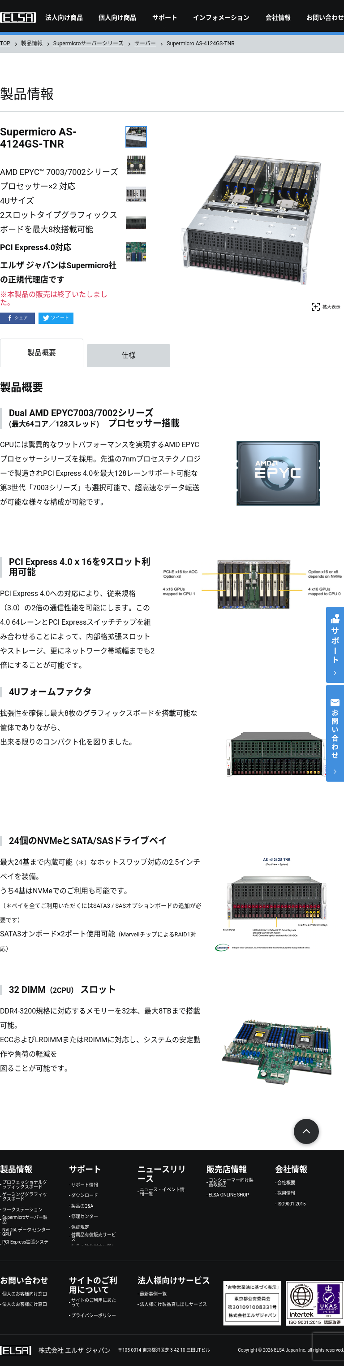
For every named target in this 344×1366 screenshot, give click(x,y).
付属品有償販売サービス (93, 1237)
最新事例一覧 (153, 1294)
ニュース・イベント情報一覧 (162, 1192)
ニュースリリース (162, 1174)
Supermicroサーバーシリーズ (88, 43)
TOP (5, 43)
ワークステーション (22, 1210)
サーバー (145, 43)
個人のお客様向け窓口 (24, 1294)
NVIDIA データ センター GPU (26, 1232)
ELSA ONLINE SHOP (229, 1195)
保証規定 (80, 1227)
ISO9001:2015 (291, 1204)
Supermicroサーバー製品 (24, 1219)
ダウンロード (84, 1195)
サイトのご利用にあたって (93, 1302)
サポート (164, 17)
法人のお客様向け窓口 (24, 1304)
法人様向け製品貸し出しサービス (173, 1304)
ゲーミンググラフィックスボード (24, 1196)
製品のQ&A (82, 1206)
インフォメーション (221, 17)
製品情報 (32, 43)
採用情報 (286, 1193)
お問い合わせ (325, 17)
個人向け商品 (117, 17)
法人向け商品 (64, 17)
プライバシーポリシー (93, 1316)
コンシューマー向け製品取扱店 (231, 1182)
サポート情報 (84, 1185)
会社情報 (278, 17)
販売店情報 (226, 1169)
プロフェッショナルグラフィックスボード (24, 1184)
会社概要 (286, 1183)
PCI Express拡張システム (25, 1244)
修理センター (84, 1216)
